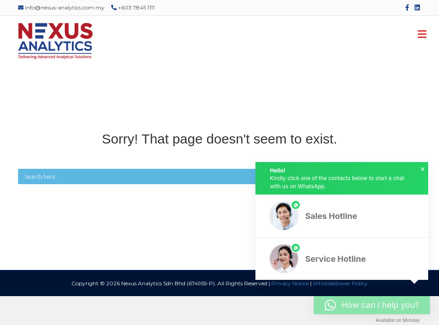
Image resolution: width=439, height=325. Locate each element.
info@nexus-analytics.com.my (61, 7)
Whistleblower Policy (340, 283)
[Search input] (206, 176)
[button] (341, 216)
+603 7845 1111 (133, 7)
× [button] (422, 169)
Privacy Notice (290, 283)
